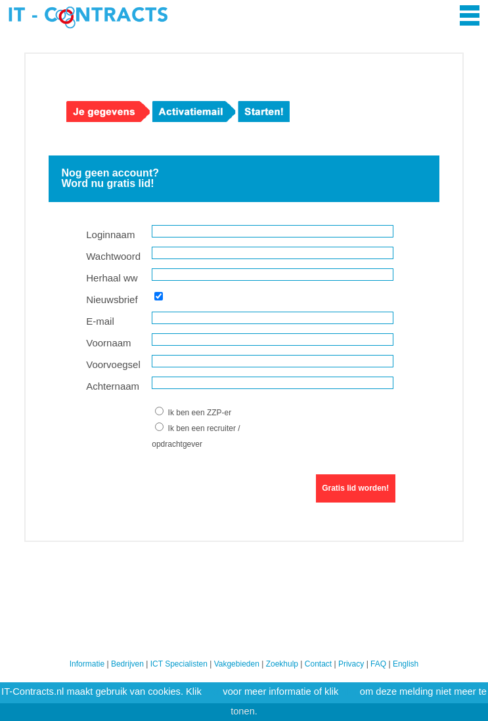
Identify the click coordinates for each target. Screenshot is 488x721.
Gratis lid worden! (355, 488)
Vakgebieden (236, 664)
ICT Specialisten (179, 664)
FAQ (378, 664)
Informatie (87, 664)
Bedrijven (127, 664)
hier (212, 691)
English (405, 664)
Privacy (351, 664)
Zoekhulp (282, 664)
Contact (318, 664)
